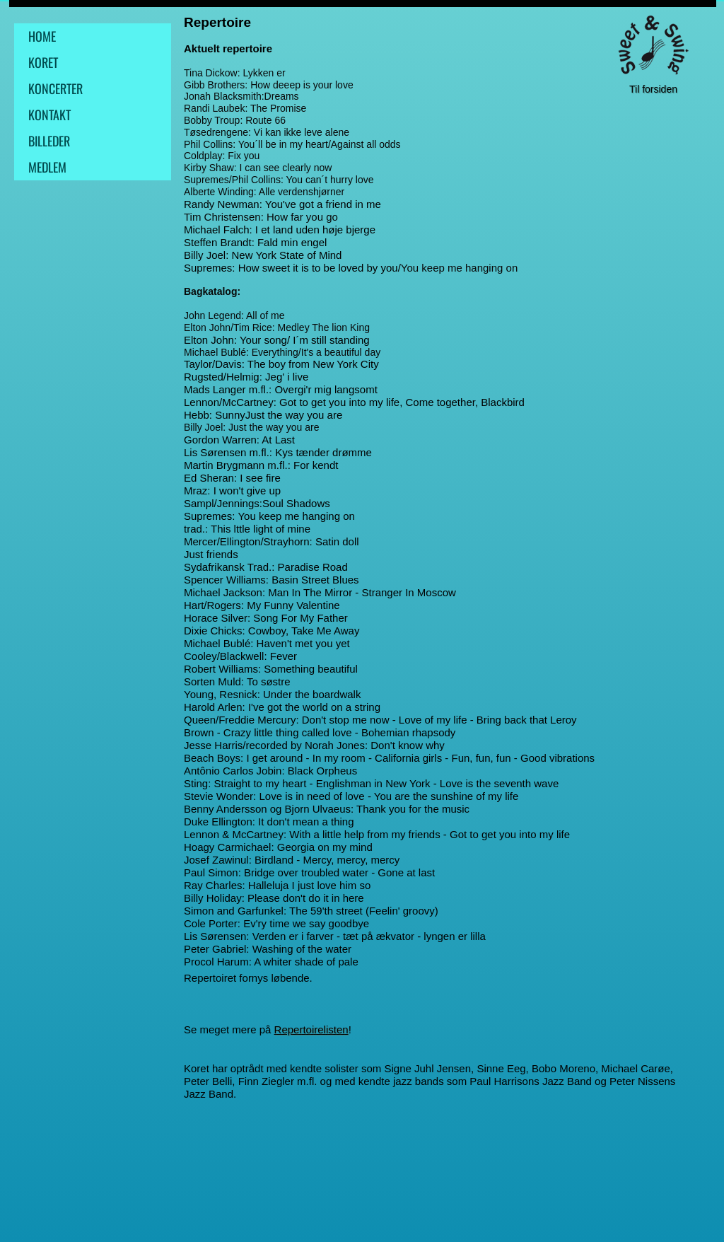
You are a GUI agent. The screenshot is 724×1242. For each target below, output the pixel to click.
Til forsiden (653, 89)
